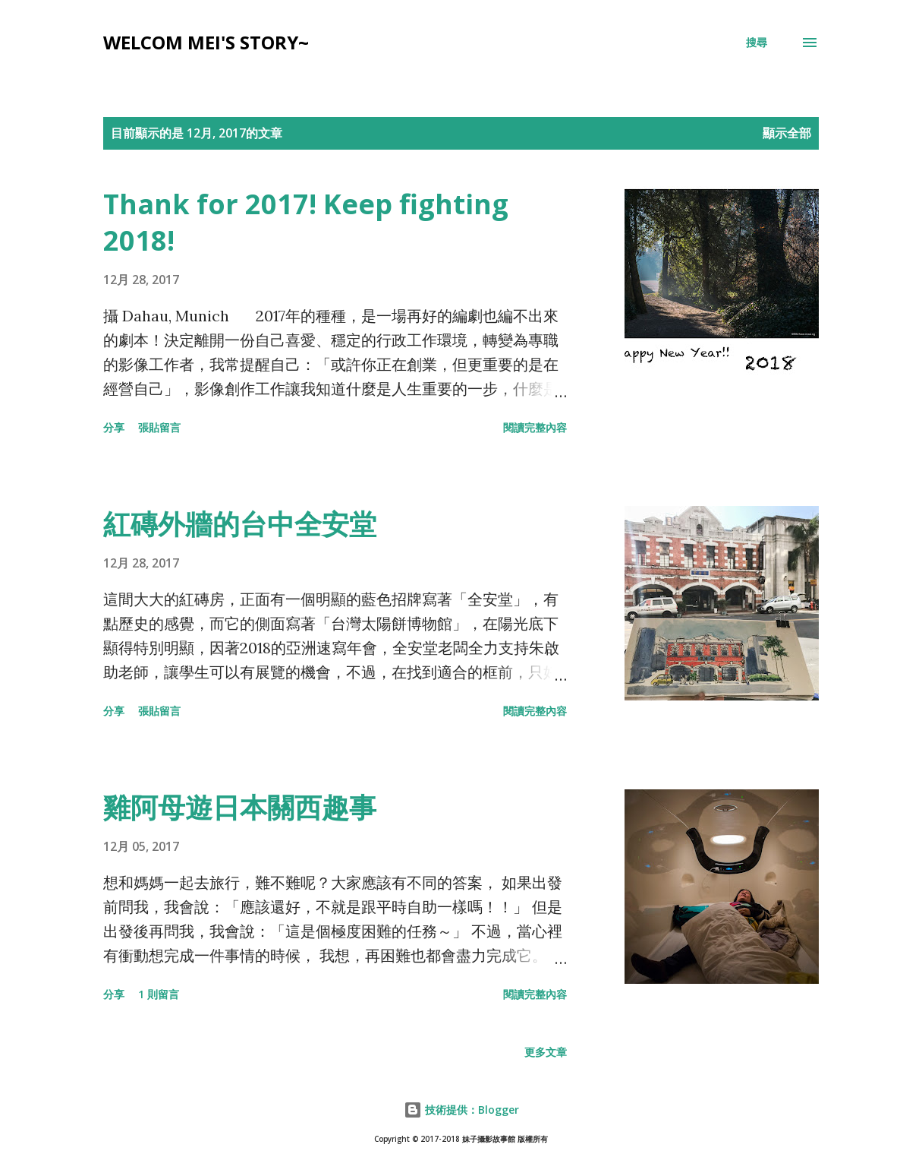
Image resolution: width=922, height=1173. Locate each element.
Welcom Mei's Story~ (206, 42)
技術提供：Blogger (461, 1109)
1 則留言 (158, 994)
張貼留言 (159, 427)
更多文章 (545, 1052)
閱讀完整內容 (535, 427)
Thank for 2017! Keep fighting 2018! (305, 222)
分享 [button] (113, 427)
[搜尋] (756, 42)
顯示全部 (787, 133)
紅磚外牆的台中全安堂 (239, 523)
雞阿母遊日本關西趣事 (239, 807)
